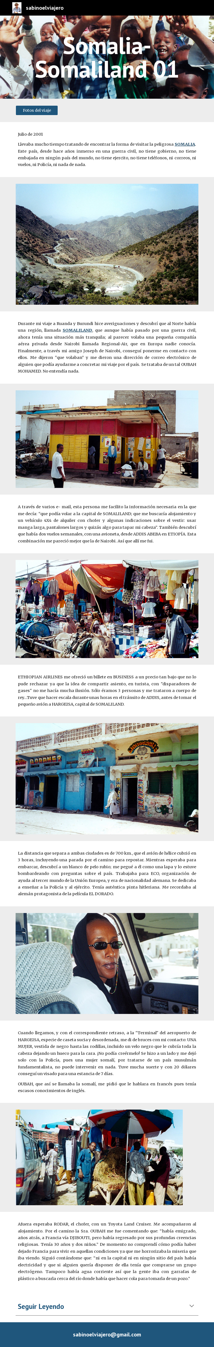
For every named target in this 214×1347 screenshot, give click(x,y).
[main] (107, 57)
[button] (191, 1306)
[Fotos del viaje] (36, 110)
